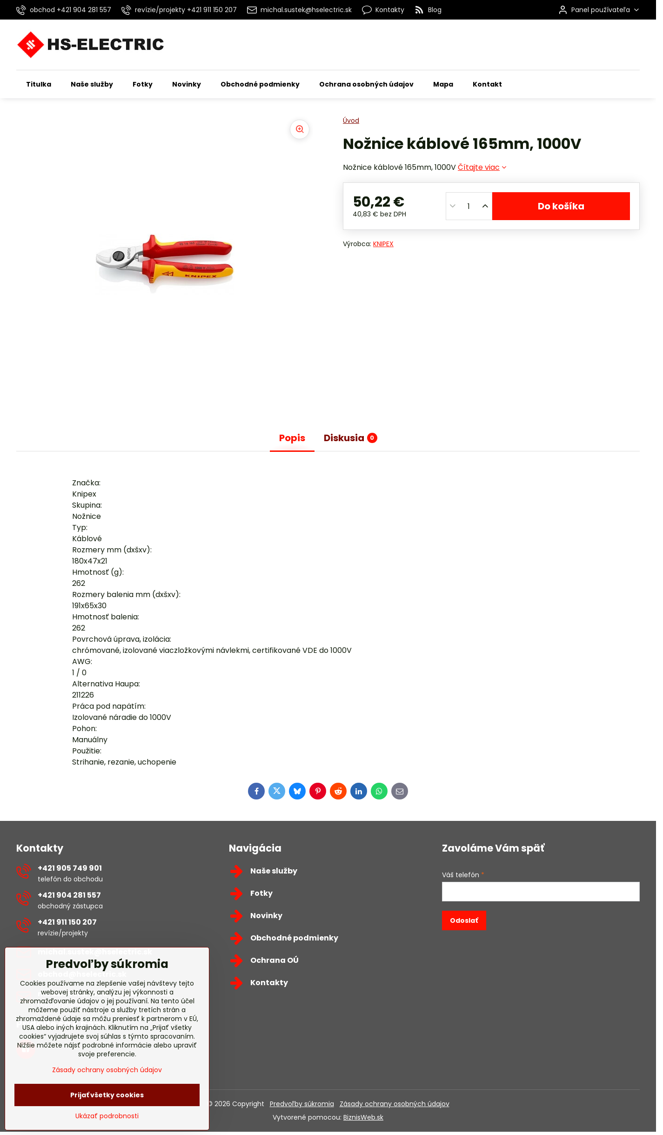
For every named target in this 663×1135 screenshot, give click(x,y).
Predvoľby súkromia (302, 1103)
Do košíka (561, 206)
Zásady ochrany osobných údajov (394, 1103)
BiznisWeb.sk (363, 1117)
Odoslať (464, 920)
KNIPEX (383, 243)
